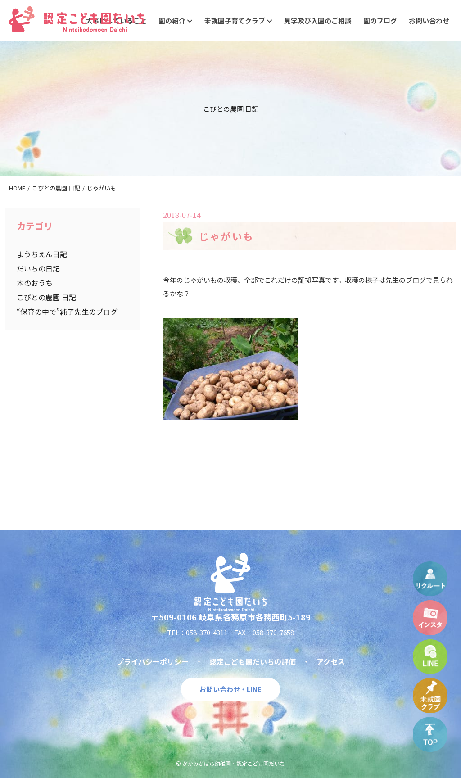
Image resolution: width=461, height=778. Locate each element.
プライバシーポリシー (153, 661)
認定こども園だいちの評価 (252, 661)
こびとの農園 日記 (46, 297)
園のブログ (380, 20)
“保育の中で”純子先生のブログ (67, 311)
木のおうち (35, 282)
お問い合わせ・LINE (230, 689)
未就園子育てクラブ (238, 20)
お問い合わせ (429, 20)
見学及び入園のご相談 (318, 20)
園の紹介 (175, 20)
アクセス (330, 661)
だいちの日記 (38, 268)
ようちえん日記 (42, 254)
